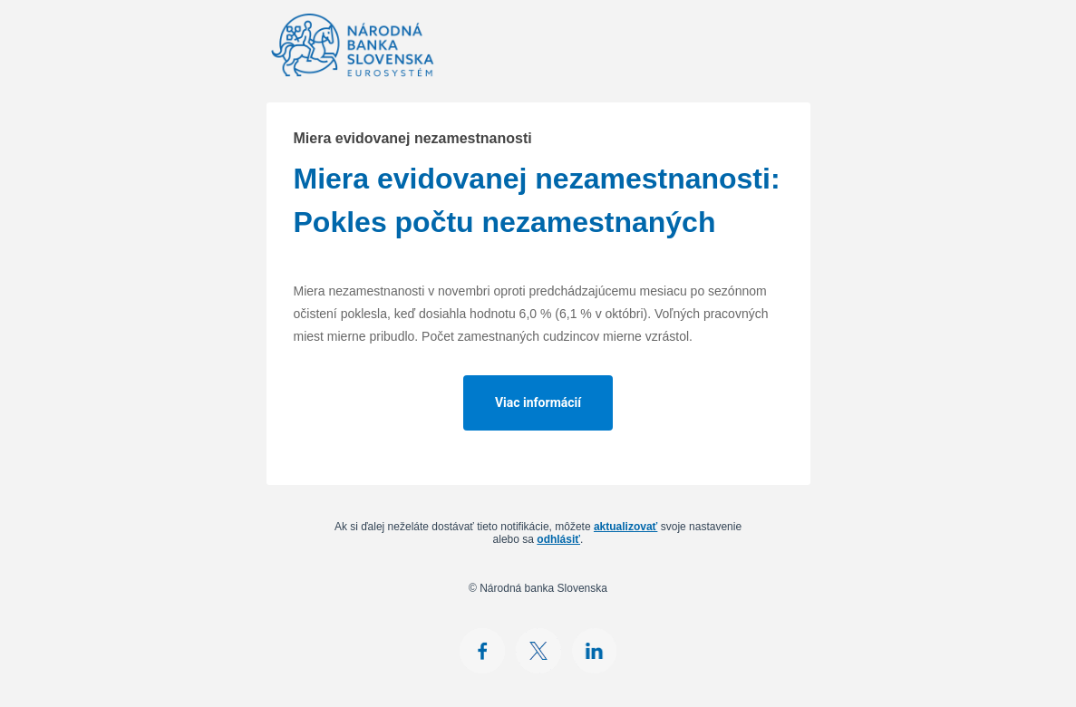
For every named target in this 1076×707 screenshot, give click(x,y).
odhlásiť (558, 539)
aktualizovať (625, 526)
